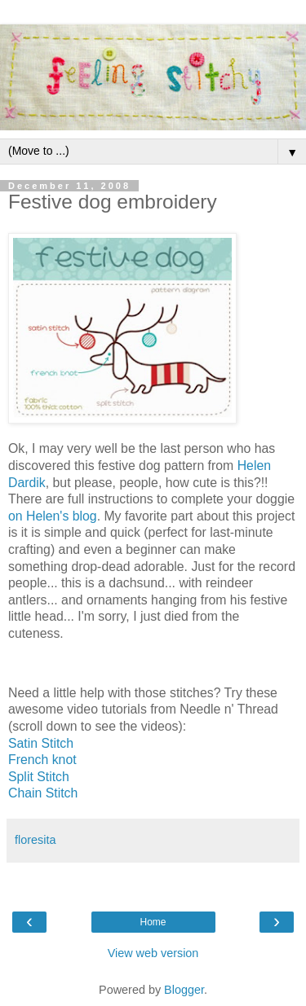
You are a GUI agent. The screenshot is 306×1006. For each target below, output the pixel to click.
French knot (42, 760)
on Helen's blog (52, 516)
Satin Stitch (40, 743)
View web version (153, 953)
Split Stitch (38, 777)
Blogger (184, 989)
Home (153, 922)
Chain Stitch (43, 793)
